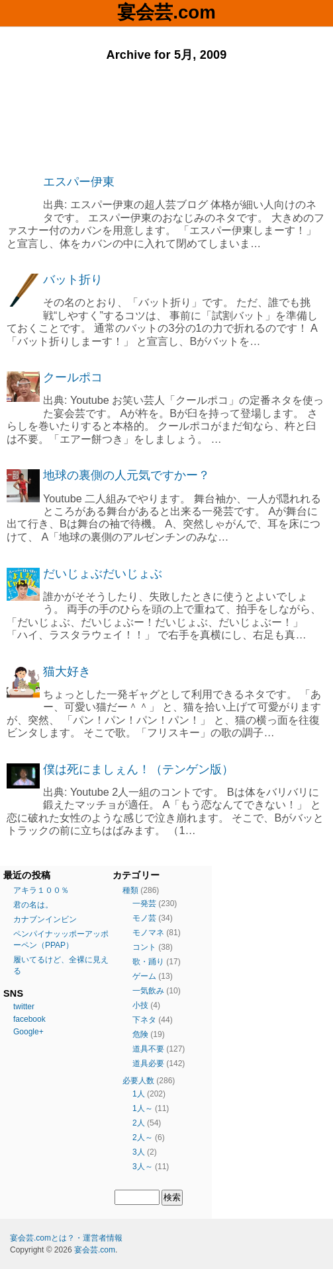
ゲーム (144, 976)
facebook (29, 1019)
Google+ (28, 1031)
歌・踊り (148, 961)
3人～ (142, 1166)
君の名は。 (33, 904)
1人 (138, 1093)
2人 (138, 1123)
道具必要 (148, 1063)
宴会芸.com (166, 12)
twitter (23, 1006)
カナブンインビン (45, 919)
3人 (138, 1152)
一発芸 (144, 903)
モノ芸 (144, 918)
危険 (140, 1034)
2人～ (142, 1137)
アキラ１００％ (41, 890)
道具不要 (148, 1049)
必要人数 (138, 1080)
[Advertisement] (166, 118)
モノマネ (148, 932)
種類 (130, 890)
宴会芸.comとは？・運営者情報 (66, 1238)
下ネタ (144, 1019)
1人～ (142, 1108)
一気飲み (148, 990)
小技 (140, 1005)
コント (144, 947)
